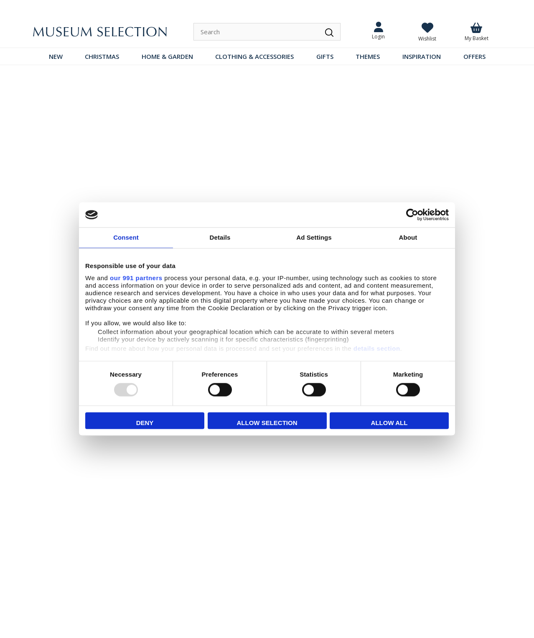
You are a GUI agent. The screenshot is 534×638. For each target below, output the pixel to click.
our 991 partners (136, 277)
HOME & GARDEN (167, 56)
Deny (145, 423)
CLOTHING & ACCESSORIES (254, 56)
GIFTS (324, 56)
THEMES (368, 56)
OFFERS (474, 56)
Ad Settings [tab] (313, 237)
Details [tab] (220, 237)
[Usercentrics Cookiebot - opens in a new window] (412, 214)
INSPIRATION (421, 56)
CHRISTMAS (102, 56)
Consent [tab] (126, 237)
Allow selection (267, 423)
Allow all (389, 423)
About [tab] (408, 237)
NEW (56, 56)
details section (376, 348)
